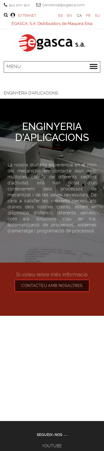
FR (88, 15)
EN (69, 15)
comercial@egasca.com (63, 5)
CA (79, 15)
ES (60, 15)
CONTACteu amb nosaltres (51, 283)
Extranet (23, 15)
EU (97, 15)
